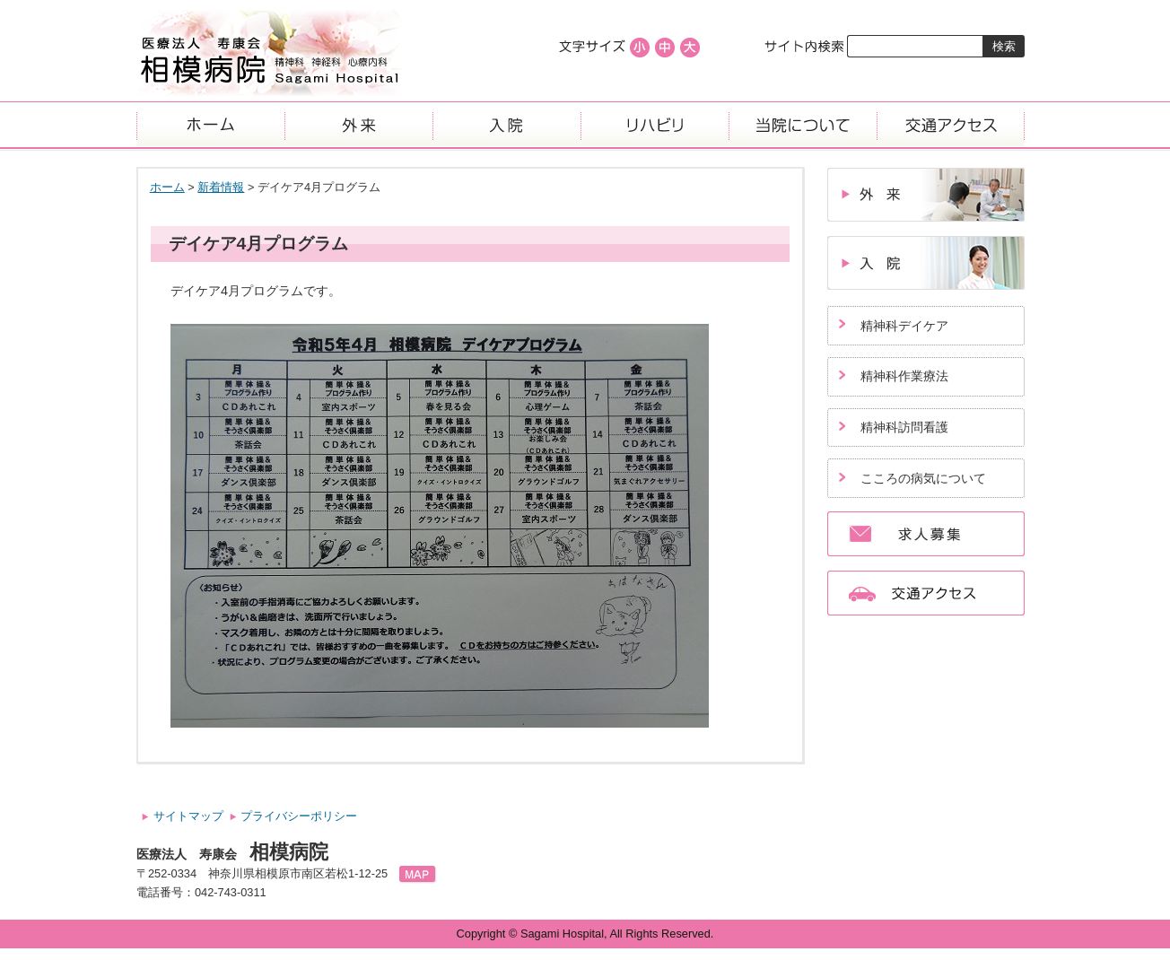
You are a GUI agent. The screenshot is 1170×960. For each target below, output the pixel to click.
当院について (803, 124)
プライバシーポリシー (298, 816)
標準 (664, 47)
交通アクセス (951, 124)
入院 (506, 124)
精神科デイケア (904, 326)
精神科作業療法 (904, 376)
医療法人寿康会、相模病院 (269, 53)
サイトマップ (188, 816)
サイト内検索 (805, 46)
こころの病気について (923, 478)
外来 (358, 124)
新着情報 (220, 187)
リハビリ (655, 124)
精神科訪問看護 (904, 427)
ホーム (210, 124)
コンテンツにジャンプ (0, 0)
